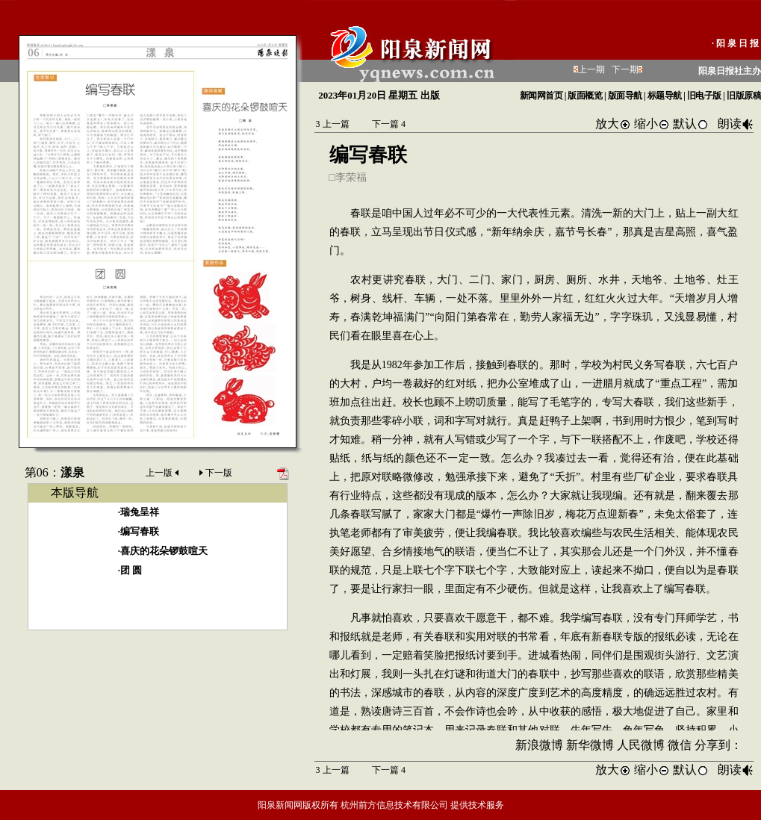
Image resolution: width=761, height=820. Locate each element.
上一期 (591, 69)
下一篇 (389, 124)
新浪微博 (539, 745)
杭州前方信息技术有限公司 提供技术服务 (422, 805)
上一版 (163, 473)
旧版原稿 (744, 95)
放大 (613, 123)
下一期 (625, 69)
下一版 (214, 473)
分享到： (718, 745)
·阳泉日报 (736, 43)
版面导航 (625, 95)
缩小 (652, 123)
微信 (680, 745)
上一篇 (333, 124)
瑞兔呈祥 (139, 512)
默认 (691, 123)
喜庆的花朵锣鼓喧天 (164, 550)
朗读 (736, 123)
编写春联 (139, 531)
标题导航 (664, 95)
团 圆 (131, 570)
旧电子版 (704, 95)
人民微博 (641, 745)
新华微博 (590, 745)
